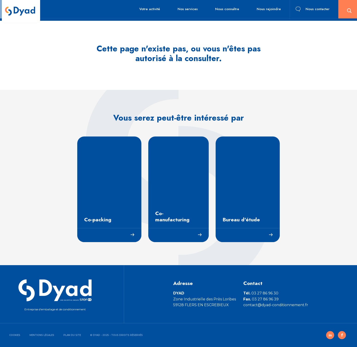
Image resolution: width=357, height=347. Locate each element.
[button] (346, 10)
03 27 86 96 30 (260, 293)
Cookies (14, 335)
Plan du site (72, 335)
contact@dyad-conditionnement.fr (275, 305)
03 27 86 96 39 (261, 299)
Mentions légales (42, 335)
